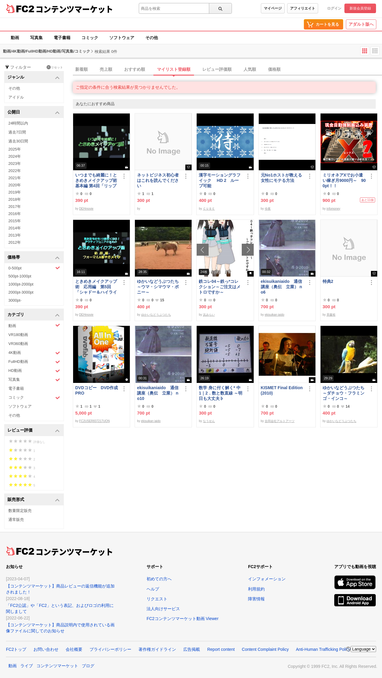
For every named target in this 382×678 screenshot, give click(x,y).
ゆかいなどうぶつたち (156, 314)
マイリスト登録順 (173, 69)
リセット (55, 67)
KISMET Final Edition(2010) (282, 390)
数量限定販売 (20, 510)
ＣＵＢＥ (209, 208)
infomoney (333, 208)
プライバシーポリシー (110, 649)
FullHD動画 (34, 361)
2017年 (14, 206)
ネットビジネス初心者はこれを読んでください (158, 180)
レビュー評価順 (217, 69)
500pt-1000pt (19, 276)
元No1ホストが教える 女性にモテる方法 (282, 178)
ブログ (88, 665)
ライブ (26, 665)
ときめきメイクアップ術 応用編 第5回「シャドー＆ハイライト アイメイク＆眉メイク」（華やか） (96, 287)
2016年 (14, 213)
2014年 (14, 228)
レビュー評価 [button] (33, 430)
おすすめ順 (134, 69)
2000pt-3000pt (20, 292)
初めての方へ (159, 578)
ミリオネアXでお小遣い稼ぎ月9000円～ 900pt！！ (344, 180)
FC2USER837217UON (94, 421)
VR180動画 (18, 334)
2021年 (14, 178)
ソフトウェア (121, 37)
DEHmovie (86, 208)
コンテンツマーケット (74, 9)
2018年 (14, 199)
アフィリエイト (302, 8)
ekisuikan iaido (274, 314)
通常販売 (16, 519)
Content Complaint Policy (265, 649)
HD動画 (34, 370)
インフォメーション (267, 578)
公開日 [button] (33, 112)
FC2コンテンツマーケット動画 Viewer (182, 618)
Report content (221, 649)
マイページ (273, 8)
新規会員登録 (360, 8)
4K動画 (34, 352)
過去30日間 (18, 141)
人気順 (250, 69)
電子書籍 (62, 37)
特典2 (328, 281)
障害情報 (256, 598)
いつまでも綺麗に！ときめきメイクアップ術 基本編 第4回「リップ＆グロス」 (97, 180)
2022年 (14, 170)
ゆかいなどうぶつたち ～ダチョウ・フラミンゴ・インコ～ (344, 393)
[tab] (227, 70)
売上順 (106, 69)
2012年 (14, 242)
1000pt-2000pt (20, 284)
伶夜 (268, 208)
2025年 (14, 149)
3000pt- (14, 300)
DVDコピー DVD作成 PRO (96, 390)
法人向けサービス (163, 608)
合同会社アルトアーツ (280, 421)
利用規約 (256, 589)
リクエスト (157, 598)
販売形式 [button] (33, 500)
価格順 (274, 69)
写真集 (36, 37)
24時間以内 (18, 123)
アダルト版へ (361, 24)
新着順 (81, 69)
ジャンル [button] (33, 77)
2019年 (14, 192)
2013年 (14, 235)
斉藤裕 (330, 314)
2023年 (14, 163)
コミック (89, 37)
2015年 (14, 221)
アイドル (16, 97)
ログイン (334, 8)
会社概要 (74, 649)
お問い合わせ (45, 649)
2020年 (14, 185)
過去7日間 (17, 132)
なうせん (209, 421)
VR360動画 (18, 343)
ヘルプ (153, 589)
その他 (151, 37)
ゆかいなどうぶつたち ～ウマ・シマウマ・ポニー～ (159, 286)
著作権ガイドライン (157, 649)
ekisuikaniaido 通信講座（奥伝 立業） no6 (281, 286)
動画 (15, 37)
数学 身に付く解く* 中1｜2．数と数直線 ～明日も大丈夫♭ (220, 393)
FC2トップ (16, 649)
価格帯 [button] (33, 257)
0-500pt (34, 268)
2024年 (14, 156)
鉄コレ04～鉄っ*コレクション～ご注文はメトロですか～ (220, 286)
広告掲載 (191, 649)
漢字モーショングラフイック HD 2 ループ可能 (220, 180)
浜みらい (209, 314)
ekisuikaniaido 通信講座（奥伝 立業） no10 (157, 393)
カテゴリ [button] (33, 315)
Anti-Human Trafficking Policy (323, 649)
